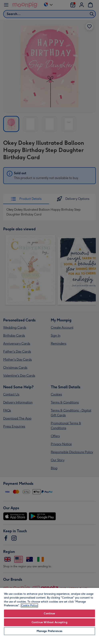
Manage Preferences (49, 631)
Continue (49, 613)
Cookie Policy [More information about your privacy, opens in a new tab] (29, 605)
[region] (49, 612)
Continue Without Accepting (49, 622)
